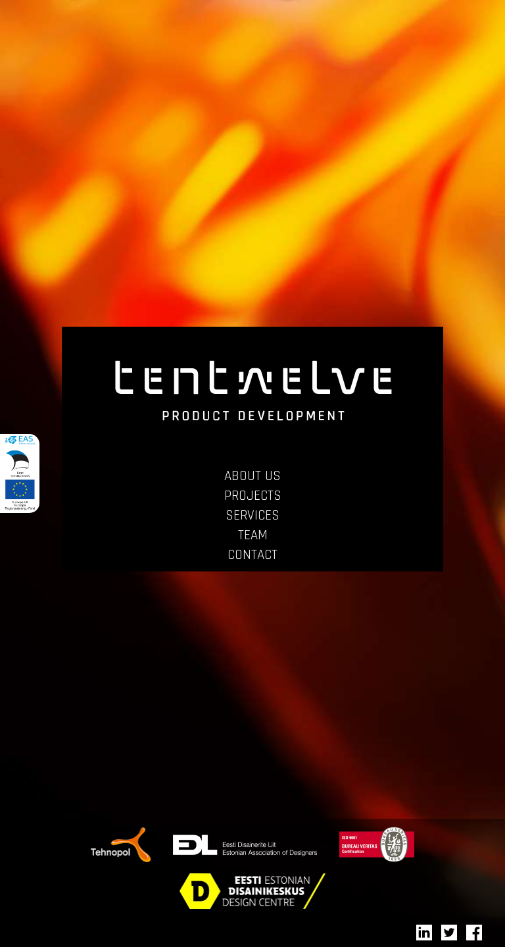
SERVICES (252, 515)
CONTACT (252, 555)
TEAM (253, 535)
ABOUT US (252, 476)
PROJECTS (252, 495)
